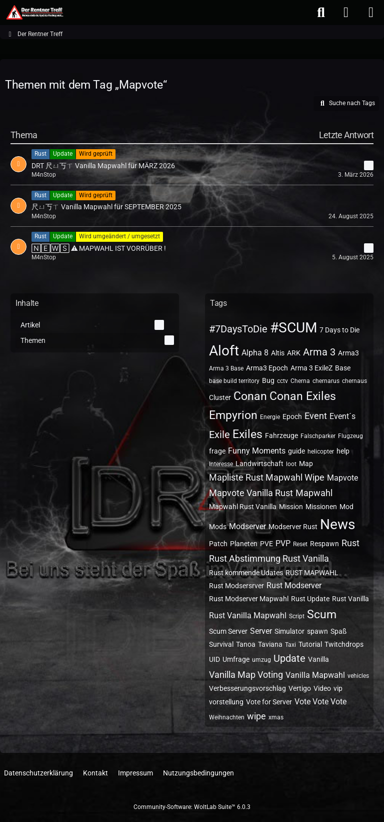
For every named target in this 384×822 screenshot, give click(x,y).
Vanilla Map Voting (246, 674)
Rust (351, 543)
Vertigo (299, 688)
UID (214, 659)
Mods (217, 527)
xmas (276, 717)
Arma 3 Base (226, 368)
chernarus (326, 380)
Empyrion (233, 415)
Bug (268, 380)
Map (306, 464)
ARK (293, 353)
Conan (250, 396)
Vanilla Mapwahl (315, 675)
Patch (218, 544)
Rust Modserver (294, 585)
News (337, 524)
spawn (317, 631)
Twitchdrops (344, 644)
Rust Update (310, 599)
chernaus (354, 380)
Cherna (300, 380)
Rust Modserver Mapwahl (248, 599)
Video (322, 688)
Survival (221, 644)
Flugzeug (350, 436)
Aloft (224, 350)
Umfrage (236, 659)
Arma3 (348, 353)
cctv (282, 380)
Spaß (338, 631)
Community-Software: (192, 806)
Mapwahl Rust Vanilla (242, 507)
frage (217, 451)
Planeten (244, 544)
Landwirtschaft (260, 464)
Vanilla (318, 659)
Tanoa (246, 644)
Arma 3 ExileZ (311, 368)
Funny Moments (257, 451)
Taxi (290, 644)
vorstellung (226, 702)
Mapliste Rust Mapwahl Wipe (266, 477)
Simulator (289, 631)
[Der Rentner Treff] (34, 13)
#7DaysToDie (238, 329)
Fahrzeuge (281, 436)
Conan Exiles (303, 396)
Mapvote (342, 478)
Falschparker (318, 436)
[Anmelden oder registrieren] (346, 12)
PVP (283, 543)
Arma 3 (319, 352)
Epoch (292, 417)
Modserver (247, 526)
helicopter (321, 451)
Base (342, 368)
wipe (256, 716)
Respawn (324, 544)
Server (261, 631)
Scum (321, 614)
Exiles (247, 434)
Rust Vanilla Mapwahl (247, 615)
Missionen (321, 507)
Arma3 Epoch (267, 368)
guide (296, 451)
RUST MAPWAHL (312, 573)
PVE (266, 544)
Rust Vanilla (350, 599)
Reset (300, 544)
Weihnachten (226, 717)
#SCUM (293, 327)
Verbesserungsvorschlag (247, 688)
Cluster (220, 397)
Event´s (343, 416)
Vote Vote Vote (320, 701)
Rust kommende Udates (246, 573)
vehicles (358, 675)
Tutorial (310, 644)
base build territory (234, 380)
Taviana (270, 644)
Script (296, 616)
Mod (347, 507)
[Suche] (321, 13)
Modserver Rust (293, 527)
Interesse (221, 464)
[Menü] (371, 13)
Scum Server (228, 631)
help (343, 451)
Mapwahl (314, 493)
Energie (270, 417)
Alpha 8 (255, 352)
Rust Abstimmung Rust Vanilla (269, 558)
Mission (291, 507)
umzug (261, 659)
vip (338, 688)
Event (315, 415)
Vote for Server (269, 702)
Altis (277, 353)
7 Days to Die (340, 330)
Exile (219, 435)
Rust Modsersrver (236, 586)
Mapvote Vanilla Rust (251, 493)
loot (291, 464)
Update (290, 658)
